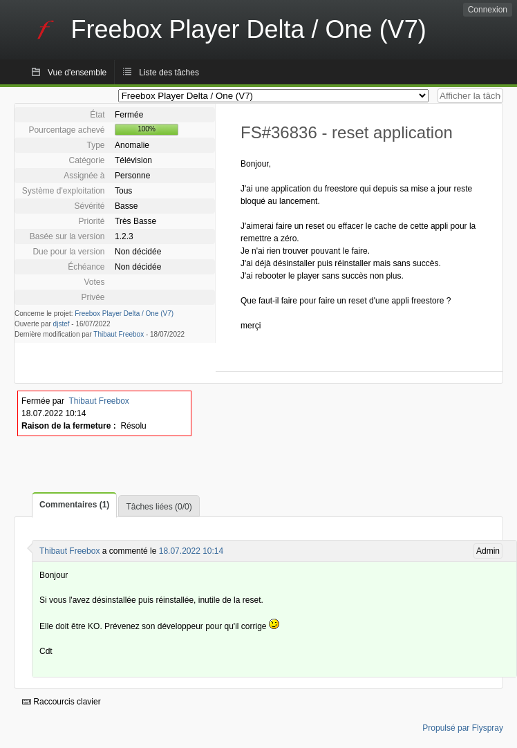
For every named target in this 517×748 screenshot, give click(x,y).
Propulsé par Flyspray (462, 728)
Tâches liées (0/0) (158, 507)
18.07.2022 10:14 (191, 551)
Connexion (487, 10)
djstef (61, 324)
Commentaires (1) (74, 504)
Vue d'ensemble (77, 72)
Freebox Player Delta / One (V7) (124, 313)
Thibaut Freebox (118, 334)
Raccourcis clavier (61, 702)
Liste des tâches (169, 72)
